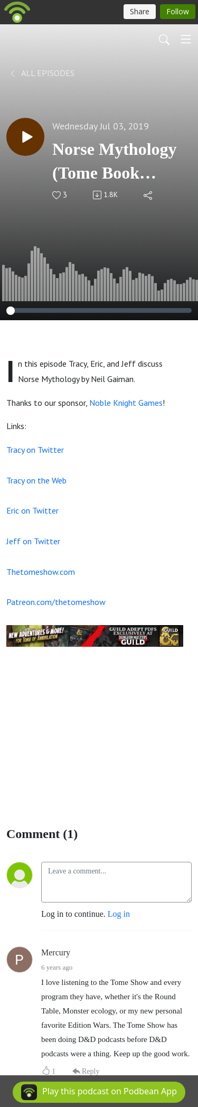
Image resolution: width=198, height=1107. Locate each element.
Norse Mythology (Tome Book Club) (114, 162)
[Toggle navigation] (186, 39)
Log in (119, 913)
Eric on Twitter (32, 510)
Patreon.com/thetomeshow (56, 602)
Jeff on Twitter (33, 541)
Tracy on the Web (36, 480)
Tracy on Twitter (35, 449)
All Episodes (41, 73)
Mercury (55, 952)
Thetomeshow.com (40, 571)
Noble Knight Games (126, 402)
